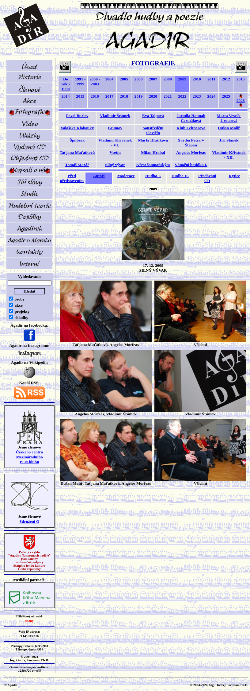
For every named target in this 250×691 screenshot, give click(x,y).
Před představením (72, 178)
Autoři (99, 175)
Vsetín (115, 152)
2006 (138, 79)
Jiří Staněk (229, 140)
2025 (226, 96)
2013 (241, 79)
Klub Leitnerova (190, 128)
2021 (168, 96)
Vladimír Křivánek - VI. (115, 142)
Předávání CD (207, 178)
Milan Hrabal (153, 152)
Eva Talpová (153, 115)
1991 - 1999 (80, 81)
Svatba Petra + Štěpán (191, 142)
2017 (109, 96)
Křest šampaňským (153, 164)
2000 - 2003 (94, 81)
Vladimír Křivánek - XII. (229, 155)
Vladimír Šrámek (115, 115)
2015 (80, 96)
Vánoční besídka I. (191, 164)
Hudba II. (180, 175)
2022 (182, 96)
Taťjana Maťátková (77, 152)
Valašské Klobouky (77, 128)
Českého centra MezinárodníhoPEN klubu (29, 457)
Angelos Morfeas (191, 152)
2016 (95, 96)
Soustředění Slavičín (153, 130)
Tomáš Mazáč (77, 164)
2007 (153, 79)
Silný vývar (115, 164)
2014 (66, 96)
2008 (168, 79)
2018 (124, 96)
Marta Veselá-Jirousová (229, 118)
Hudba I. (153, 175)
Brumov (115, 128)
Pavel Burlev (77, 115)
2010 (197, 79)
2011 (211, 79)
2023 (197, 96)
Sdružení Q (30, 521)
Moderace (126, 175)
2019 (138, 96)
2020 (153, 96)
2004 (109, 79)
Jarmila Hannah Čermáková (190, 118)
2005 (124, 79)
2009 (182, 79)
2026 (241, 100)
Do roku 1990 (65, 84)
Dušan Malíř (229, 128)
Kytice (234, 175)
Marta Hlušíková (153, 140)
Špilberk (77, 140)
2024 (211, 96)
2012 (226, 79)
